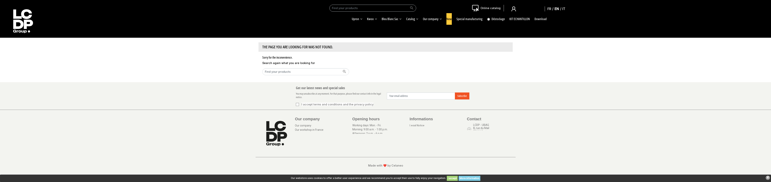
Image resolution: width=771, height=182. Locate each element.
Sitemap (415, 136)
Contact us (479, 139)
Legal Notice (417, 126)
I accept (452, 178)
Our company (303, 126)
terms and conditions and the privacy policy (343, 104)
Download (301, 142)
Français (550, 9)
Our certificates (304, 136)
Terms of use (418, 131)
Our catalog (302, 153)
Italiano (565, 9)
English (558, 9)
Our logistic (301, 147)
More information (469, 178)
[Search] (372, 8)
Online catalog (491, 8)
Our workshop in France (309, 131)
